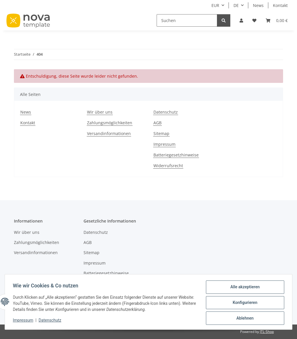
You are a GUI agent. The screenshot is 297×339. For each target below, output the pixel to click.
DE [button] (236, 5)
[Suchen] (187, 20)
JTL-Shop (267, 331)
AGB (157, 122)
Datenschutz (51, 321)
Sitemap (161, 133)
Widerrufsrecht (168, 165)
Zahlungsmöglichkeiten (109, 122)
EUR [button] (215, 5)
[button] (241, 20)
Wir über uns (100, 112)
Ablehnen (243, 318)
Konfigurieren (243, 303)
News (258, 5)
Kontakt (280, 5)
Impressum (24, 321)
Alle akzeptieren (243, 288)
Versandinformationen (109, 133)
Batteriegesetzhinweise (176, 155)
